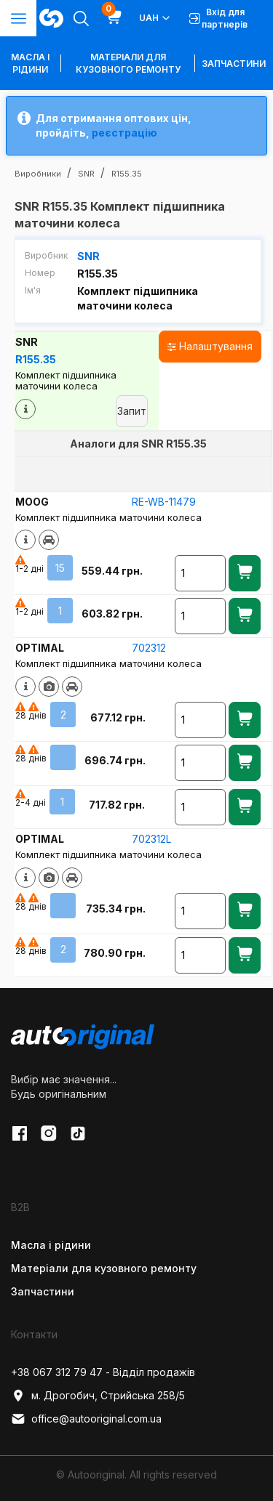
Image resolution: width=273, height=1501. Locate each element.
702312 (149, 648)
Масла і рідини (51, 1245)
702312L (151, 839)
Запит (131, 411)
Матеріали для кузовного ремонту (128, 63)
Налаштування (210, 346)
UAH (155, 18)
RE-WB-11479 (164, 501)
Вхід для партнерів (218, 18)
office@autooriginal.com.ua (86, 1419)
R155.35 (35, 359)
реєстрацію (124, 132)
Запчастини (234, 63)
